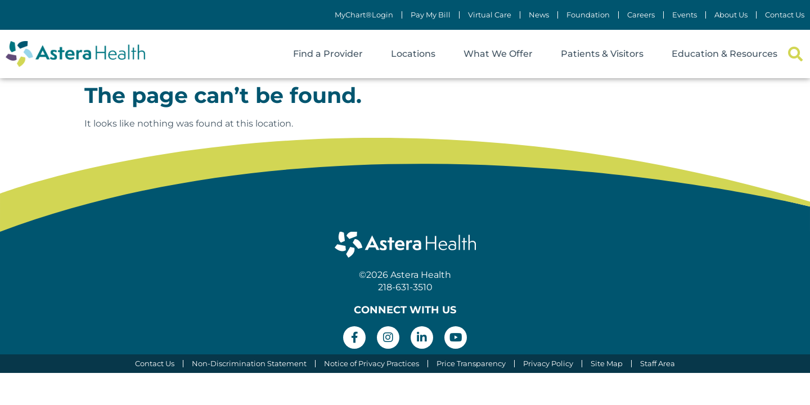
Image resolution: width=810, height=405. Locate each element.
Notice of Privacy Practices (371, 363)
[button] (795, 54)
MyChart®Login (364, 15)
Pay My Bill (431, 15)
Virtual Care (489, 15)
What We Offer (498, 53)
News (539, 15)
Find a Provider (328, 53)
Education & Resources (724, 53)
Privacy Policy (548, 363)
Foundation (588, 15)
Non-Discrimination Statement (249, 363)
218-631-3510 (405, 287)
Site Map (607, 363)
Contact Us (784, 15)
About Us (731, 15)
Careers (641, 15)
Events (684, 15)
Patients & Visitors (602, 53)
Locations (413, 53)
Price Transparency (471, 363)
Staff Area (657, 363)
